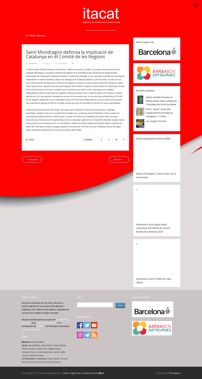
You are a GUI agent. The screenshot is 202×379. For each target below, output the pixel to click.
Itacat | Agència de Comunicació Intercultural (83, 373)
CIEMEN (40, 326)
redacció (34, 63)
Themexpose (174, 373)
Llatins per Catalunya (31, 329)
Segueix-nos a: (84, 317)
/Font (78, 130)
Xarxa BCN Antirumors (46, 323)
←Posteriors (32, 159)
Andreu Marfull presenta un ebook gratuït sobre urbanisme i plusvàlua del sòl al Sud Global (161, 101)
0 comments (62, 63)
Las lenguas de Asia (156, 121)
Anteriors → (119, 159)
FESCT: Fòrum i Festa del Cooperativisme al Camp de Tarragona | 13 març (159, 113)
